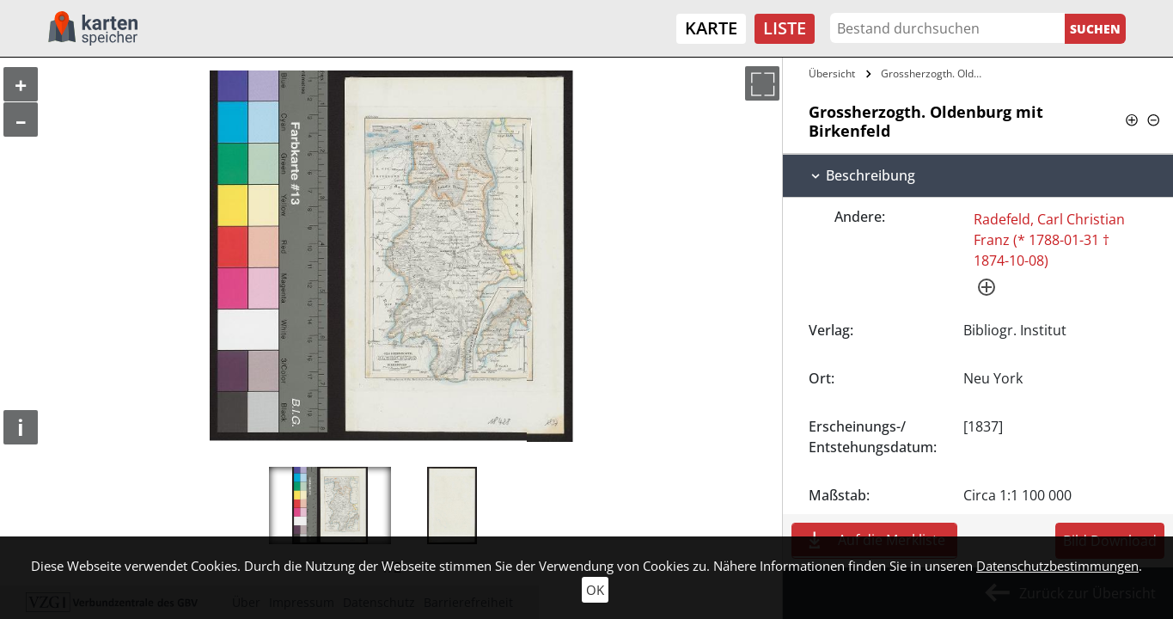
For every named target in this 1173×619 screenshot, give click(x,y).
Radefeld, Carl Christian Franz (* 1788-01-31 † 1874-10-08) (1049, 240)
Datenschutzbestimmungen (1057, 565)
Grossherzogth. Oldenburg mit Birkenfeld (936, 73)
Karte (711, 28)
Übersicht (832, 73)
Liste (784, 28)
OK (595, 589)
